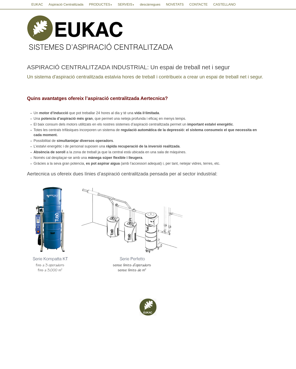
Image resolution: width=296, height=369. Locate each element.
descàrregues (150, 4)
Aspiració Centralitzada (66, 4)
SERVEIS (126, 4)
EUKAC (37, 4)
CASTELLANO (224, 4)
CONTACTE (198, 4)
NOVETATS (175, 4)
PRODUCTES (100, 4)
